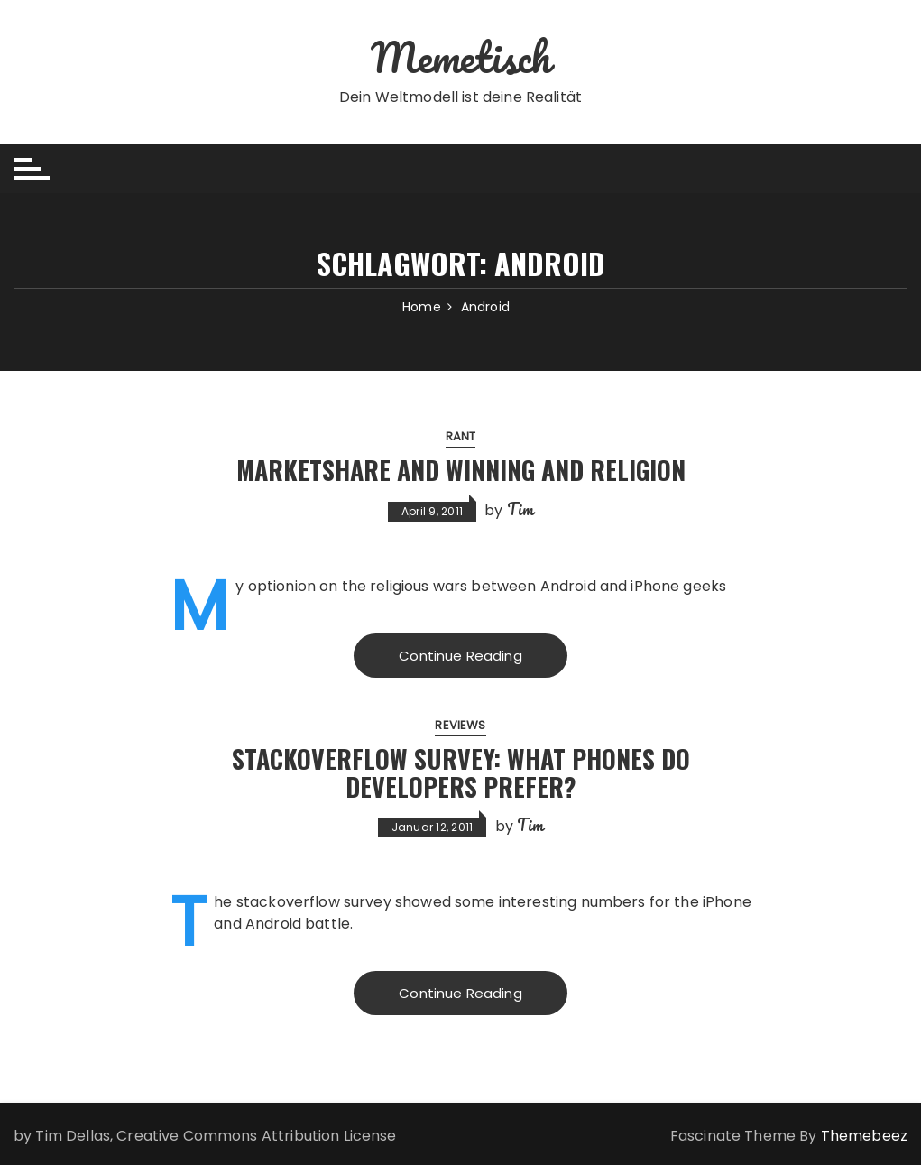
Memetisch (460, 56)
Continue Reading (460, 655)
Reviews (460, 725)
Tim (520, 509)
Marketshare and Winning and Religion (461, 469)
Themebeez (864, 1135)
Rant (461, 436)
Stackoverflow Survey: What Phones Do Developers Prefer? (461, 772)
